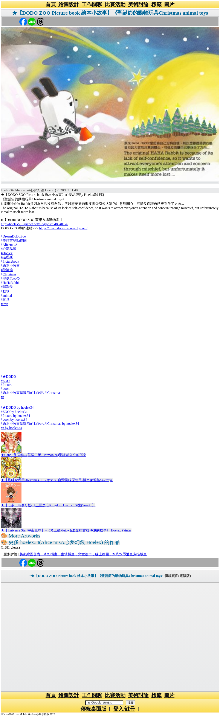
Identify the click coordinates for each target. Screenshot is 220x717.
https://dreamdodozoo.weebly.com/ (63, 228)
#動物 (5, 291)
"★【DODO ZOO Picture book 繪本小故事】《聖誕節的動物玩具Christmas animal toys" (96, 576)
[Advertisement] (110, 339)
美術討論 (138, 4)
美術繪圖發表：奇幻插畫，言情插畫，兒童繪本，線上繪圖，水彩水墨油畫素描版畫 (83, 554)
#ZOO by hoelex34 (14, 412)
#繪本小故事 (10, 265)
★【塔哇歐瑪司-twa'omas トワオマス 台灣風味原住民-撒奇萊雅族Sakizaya (57, 480)
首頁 (51, 4)
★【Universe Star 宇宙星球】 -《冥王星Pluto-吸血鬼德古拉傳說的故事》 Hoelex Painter (66, 530)
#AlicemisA (9, 245)
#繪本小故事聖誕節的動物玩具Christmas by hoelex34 (40, 423)
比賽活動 (115, 4)
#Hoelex (6, 253)
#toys (4, 304)
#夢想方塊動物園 (14, 240)
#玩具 (5, 299)
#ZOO (5, 381)
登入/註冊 (124, 709)
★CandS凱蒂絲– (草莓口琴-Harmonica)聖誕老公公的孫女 (43, 455)
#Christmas (9, 274)
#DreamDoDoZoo (13, 236)
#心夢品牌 (8, 249)
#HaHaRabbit (10, 283)
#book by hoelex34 (14, 419)
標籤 (156, 4)
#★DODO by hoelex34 (17, 407)
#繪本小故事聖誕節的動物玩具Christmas (31, 392)
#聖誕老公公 (10, 278)
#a (2, 397)
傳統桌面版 (93, 709)
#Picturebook (10, 261)
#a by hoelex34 (11, 428)
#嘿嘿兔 (7, 287)
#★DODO (8, 376)
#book (5, 388)
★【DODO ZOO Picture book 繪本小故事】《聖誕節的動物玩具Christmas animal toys (110, 13)
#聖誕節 (7, 270)
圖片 (169, 4)
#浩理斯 (7, 257)
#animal (6, 295)
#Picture (6, 385)
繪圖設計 (68, 4)
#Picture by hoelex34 (15, 415)
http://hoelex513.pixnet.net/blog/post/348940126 (34, 224)
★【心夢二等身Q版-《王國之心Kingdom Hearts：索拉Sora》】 (48, 505)
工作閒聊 (92, 4)
